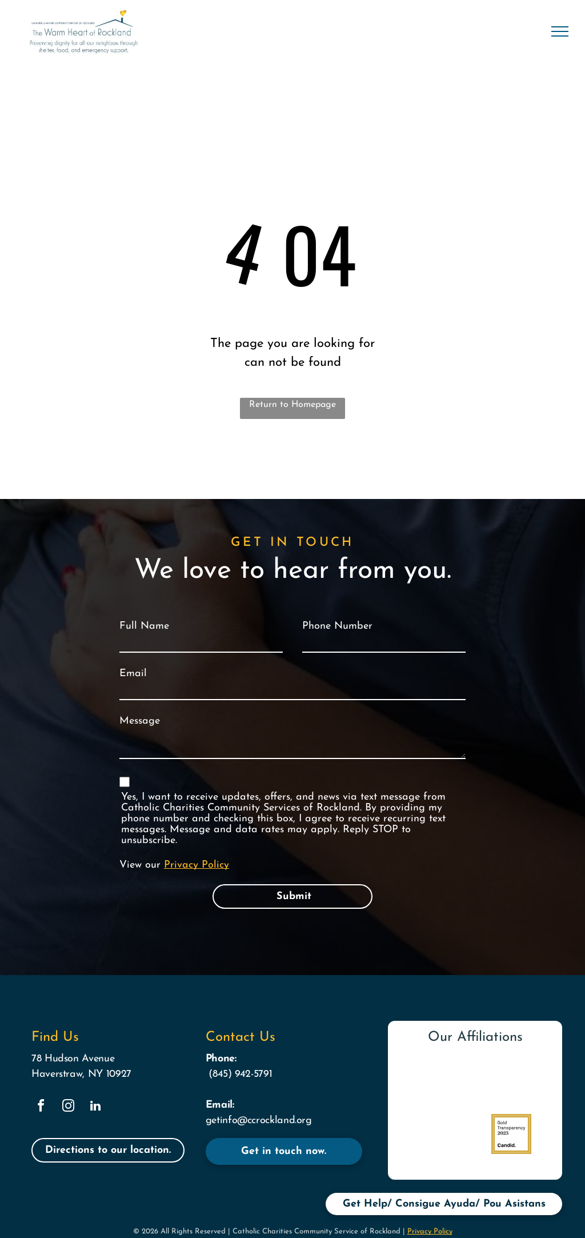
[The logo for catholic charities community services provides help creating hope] (438, 1083)
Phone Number (337, 626)
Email (133, 673)
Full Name (144, 626)
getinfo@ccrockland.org (259, 1120)
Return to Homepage (292, 404)
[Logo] (511, 1083)
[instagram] (68, 1107)
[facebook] (40, 1107)
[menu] (560, 31)
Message (139, 721)
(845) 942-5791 (240, 1074)
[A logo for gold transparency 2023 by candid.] (511, 1134)
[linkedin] (95, 1107)
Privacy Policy (196, 865)
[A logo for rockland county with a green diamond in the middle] (438, 1134)
